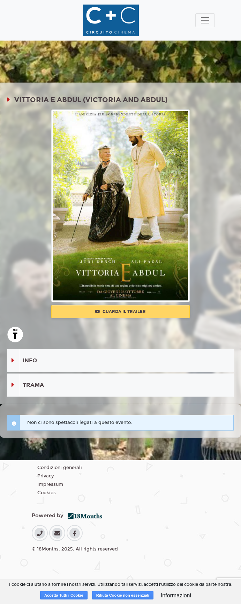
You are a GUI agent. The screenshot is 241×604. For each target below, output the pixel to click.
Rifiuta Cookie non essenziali (122, 595)
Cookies (46, 493)
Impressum (50, 484)
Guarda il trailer (120, 311)
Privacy (45, 476)
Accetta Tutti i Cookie (63, 595)
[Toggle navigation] (205, 20)
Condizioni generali (59, 467)
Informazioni (176, 595)
